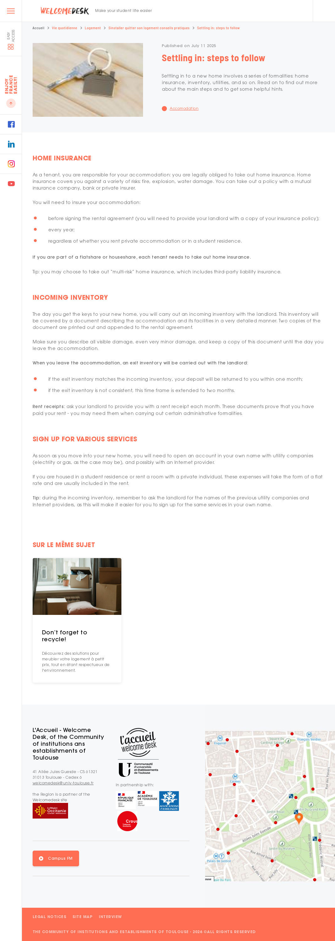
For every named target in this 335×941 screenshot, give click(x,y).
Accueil (39, 27)
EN (258, 10)
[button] (56, 858)
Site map (82, 916)
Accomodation (184, 108)
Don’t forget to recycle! (65, 636)
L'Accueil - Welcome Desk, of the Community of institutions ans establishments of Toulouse (68, 743)
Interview (110, 916)
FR (250, 10)
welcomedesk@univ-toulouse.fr (63, 783)
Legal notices (49, 916)
